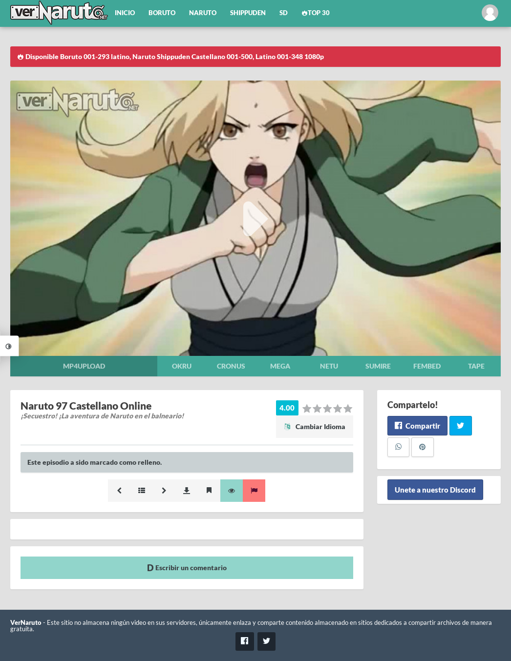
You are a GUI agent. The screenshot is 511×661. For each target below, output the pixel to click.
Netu (329, 366)
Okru (182, 366)
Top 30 (315, 13)
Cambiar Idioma (314, 426)
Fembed (427, 366)
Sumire (378, 366)
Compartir (417, 425)
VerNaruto (26, 622)
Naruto (202, 13)
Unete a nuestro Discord (435, 489)
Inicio (125, 13)
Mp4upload (84, 366)
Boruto (162, 13)
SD (283, 13)
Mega (280, 366)
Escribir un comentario (187, 567)
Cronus (231, 366)
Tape (476, 366)
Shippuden (248, 13)
